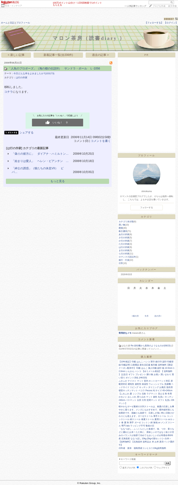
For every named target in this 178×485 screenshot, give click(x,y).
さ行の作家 (124, 237)
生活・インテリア (13, 5)
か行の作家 (124, 241)
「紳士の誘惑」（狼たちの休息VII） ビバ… (38, 170)
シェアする (26, 132)
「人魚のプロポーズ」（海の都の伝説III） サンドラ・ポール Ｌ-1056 (54, 68)
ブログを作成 (159, 6)
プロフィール (23, 22)
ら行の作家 (124, 253)
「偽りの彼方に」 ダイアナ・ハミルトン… (40, 153)
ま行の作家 (124, 250)
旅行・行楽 (124, 260)
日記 (12, 22)
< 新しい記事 (16, 54)
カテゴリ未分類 (126, 221)
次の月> (157, 316)
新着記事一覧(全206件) (58, 54)
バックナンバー (147, 269)
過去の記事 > (100, 54)
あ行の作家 (124, 234)
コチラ (8, 91)
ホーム (4, 22)
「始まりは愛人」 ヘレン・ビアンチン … (40, 160)
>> (135, 6)
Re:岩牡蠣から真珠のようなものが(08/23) (151, 345)
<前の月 (135, 316)
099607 (169, 19)
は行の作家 (21, 77)
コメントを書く (101, 140)
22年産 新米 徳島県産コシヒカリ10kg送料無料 (142, 448)
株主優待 (123, 231)
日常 (121, 263)
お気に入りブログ (146, 328)
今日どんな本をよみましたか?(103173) (34, 73)
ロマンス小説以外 (127, 257)
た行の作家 (124, 244)
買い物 (122, 225)
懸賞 (121, 228)
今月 (147, 316)
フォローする (146, 207)
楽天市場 (172, 6)
